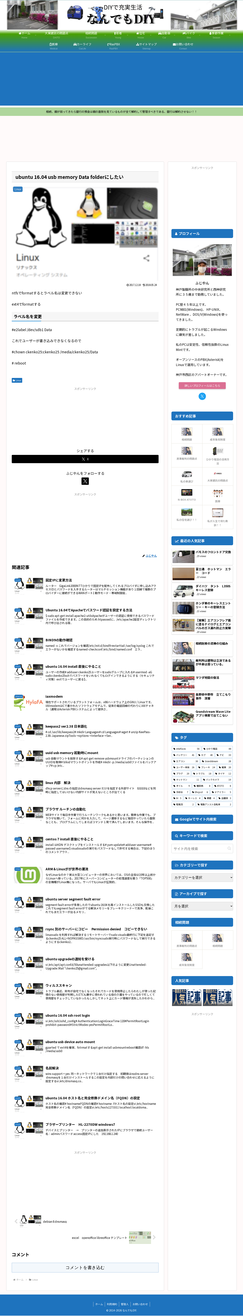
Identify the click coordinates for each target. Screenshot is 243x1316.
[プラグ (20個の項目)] (181, 774)
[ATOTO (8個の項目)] (223, 786)
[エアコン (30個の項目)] (186, 761)
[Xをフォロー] (85, 481)
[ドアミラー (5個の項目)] (221, 792)
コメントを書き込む (85, 1267)
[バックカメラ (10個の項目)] (217, 780)
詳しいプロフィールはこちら (202, 386)
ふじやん (202, 283)
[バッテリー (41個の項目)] (184, 755)
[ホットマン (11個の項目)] (186, 780)
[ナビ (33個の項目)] (224, 755)
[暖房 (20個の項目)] (225, 767)
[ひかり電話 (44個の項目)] (217, 749)
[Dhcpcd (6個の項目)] (200, 792)
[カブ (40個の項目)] (205, 755)
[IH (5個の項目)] (177, 798)
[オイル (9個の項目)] (181, 786)
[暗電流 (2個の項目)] (183, 804)
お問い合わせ (140, 1304)
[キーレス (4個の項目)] (193, 798)
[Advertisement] (121, 80)
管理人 (125, 1304)
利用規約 (112, 1304)
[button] (229, 849)
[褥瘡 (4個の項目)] (209, 798)
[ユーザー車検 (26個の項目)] (184, 767)
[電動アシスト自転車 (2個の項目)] (214, 804)
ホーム (99, 1304)
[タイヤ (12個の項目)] (223, 774)
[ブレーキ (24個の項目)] (207, 767)
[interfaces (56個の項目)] (186, 749)
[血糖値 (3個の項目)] (225, 798)
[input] (202, 849)
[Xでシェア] (85, 459)
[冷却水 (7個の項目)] (181, 792)
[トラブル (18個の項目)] (202, 774)
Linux (17, 380)
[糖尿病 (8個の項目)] (202, 786)
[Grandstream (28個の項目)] (216, 761)
